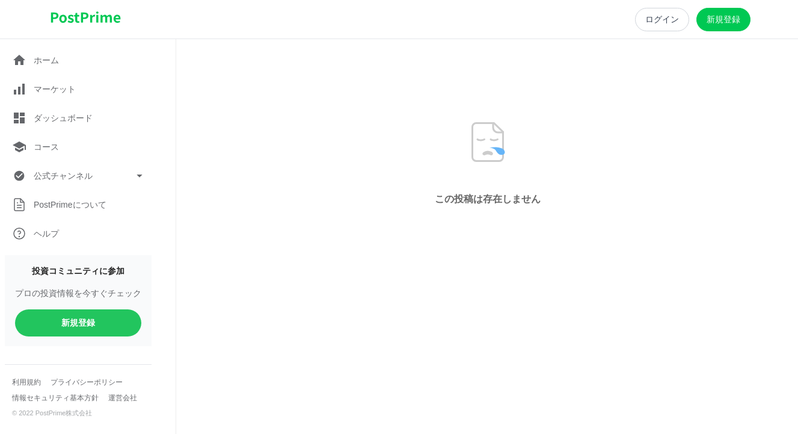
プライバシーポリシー (87, 382)
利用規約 (26, 382)
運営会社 (122, 398)
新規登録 (78, 322)
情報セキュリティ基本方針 (55, 398)
